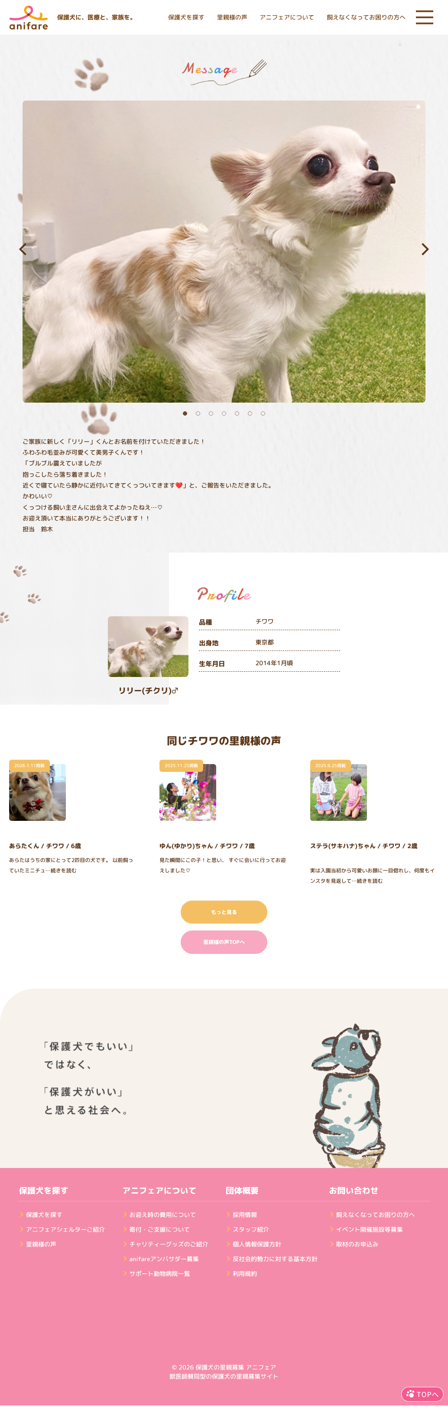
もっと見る (224, 912)
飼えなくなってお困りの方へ (366, 17)
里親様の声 (232, 17)
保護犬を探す (186, 17)
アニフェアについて (287, 17)
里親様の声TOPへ (224, 942)
